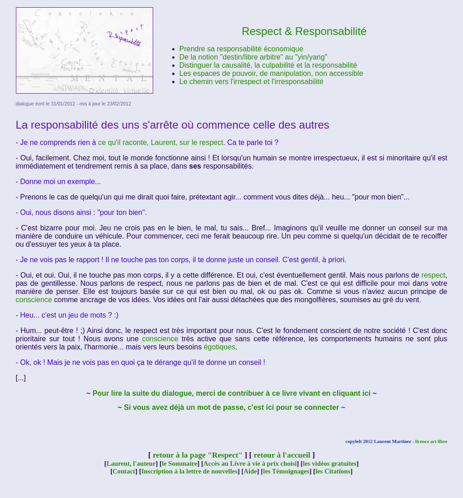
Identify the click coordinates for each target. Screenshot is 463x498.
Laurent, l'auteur (130, 463)
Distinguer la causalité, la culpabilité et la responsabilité (268, 65)
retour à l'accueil (282, 455)
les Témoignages (286, 471)
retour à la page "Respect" (198, 455)
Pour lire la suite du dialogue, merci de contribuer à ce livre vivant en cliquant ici (232, 393)
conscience (34, 300)
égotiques (219, 347)
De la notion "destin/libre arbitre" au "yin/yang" (253, 57)
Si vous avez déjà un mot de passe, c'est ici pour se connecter (231, 407)
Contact (124, 471)
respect (433, 275)
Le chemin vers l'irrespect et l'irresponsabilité (251, 81)
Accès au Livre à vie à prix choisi (250, 463)
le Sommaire (179, 463)
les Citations (332, 471)
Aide (250, 471)
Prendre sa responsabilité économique (241, 49)
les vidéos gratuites (329, 463)
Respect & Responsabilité (304, 31)
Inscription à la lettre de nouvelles (189, 471)
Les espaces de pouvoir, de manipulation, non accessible (271, 73)
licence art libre (431, 441)
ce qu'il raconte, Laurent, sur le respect (160, 142)
